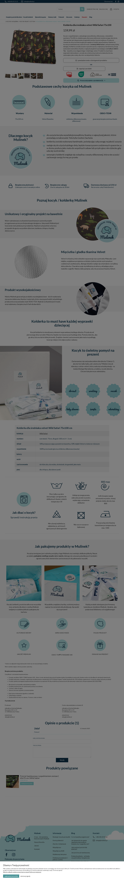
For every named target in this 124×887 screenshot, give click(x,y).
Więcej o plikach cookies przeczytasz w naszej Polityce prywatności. (22, 872)
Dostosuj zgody (25, 876)
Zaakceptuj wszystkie (11, 876)
